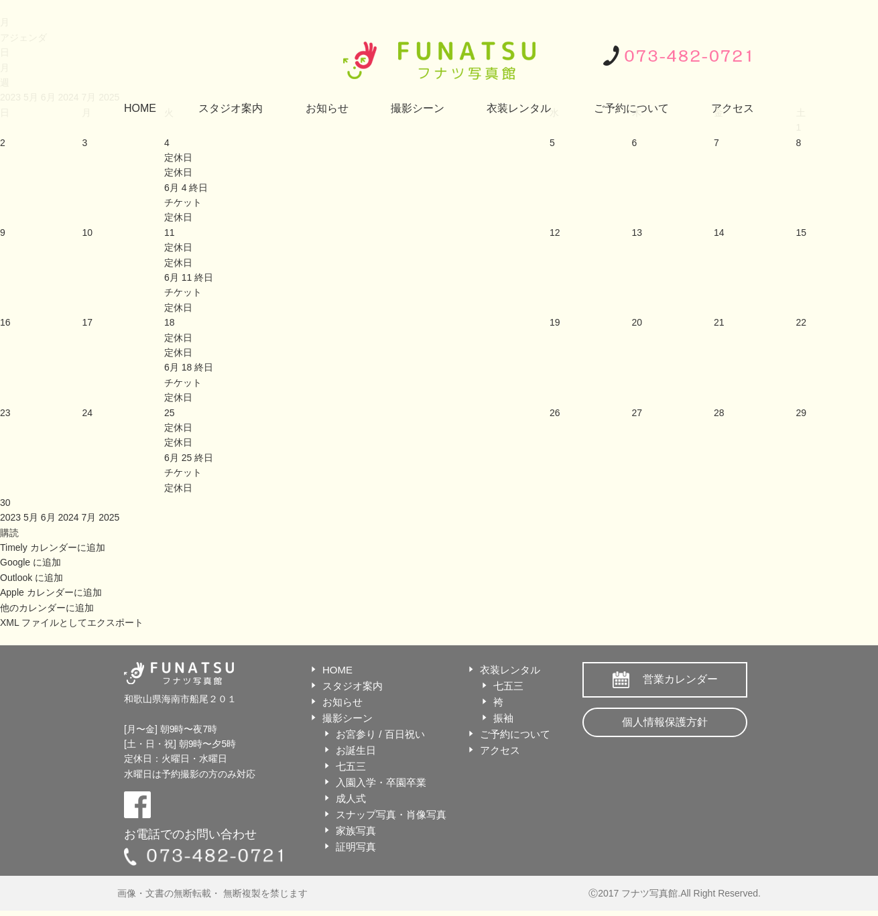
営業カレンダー (680, 679)
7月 (90, 517)
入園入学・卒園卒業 (381, 782)
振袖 (503, 718)
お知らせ (327, 108)
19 (555, 322)
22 (801, 322)
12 (555, 232)
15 (801, 232)
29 (801, 412)
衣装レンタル (519, 108)
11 (169, 232)
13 (637, 232)
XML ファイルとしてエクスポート (71, 622)
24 (87, 412)
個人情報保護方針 (665, 722)
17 (87, 322)
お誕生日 (356, 750)
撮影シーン (417, 108)
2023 (11, 517)
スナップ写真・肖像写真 (391, 814)
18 (169, 322)
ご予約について (631, 108)
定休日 (178, 172)
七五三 (351, 766)
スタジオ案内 (230, 108)
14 (719, 232)
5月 (32, 517)
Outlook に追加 (31, 577)
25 (169, 412)
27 (637, 412)
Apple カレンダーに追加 (51, 592)
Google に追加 (30, 562)
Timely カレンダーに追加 (52, 547)
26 (555, 412)
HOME (140, 108)
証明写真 (356, 846)
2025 (109, 517)
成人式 (351, 798)
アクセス (732, 108)
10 (87, 232)
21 (719, 322)
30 (5, 502)
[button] (9, 532)
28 (719, 412)
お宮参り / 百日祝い (380, 734)
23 (5, 412)
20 (637, 322)
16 (5, 322)
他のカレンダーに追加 (47, 607)
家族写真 (356, 830)
